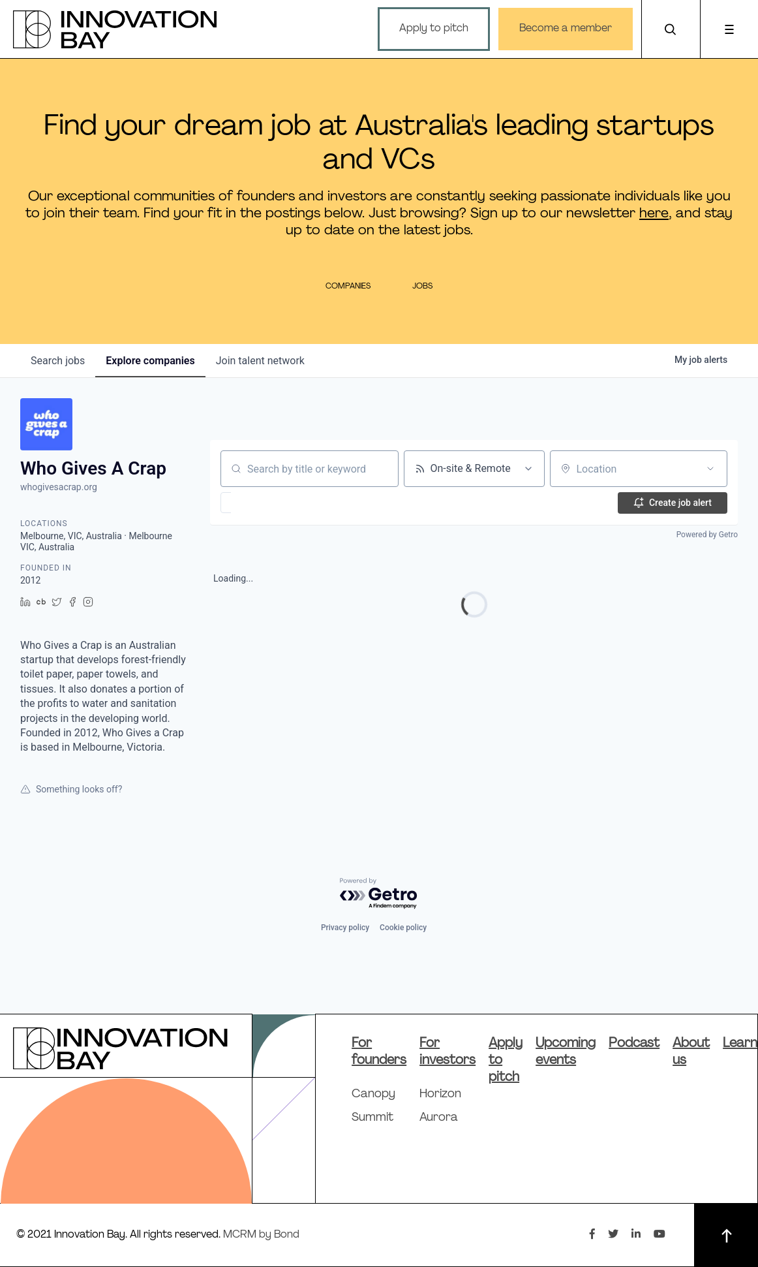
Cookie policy (403, 927)
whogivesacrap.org (58, 487)
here (654, 214)
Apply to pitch (433, 28)
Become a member (565, 28)
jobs (58, 360)
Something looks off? (71, 789)
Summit (372, 1118)
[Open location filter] (710, 468)
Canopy (373, 1094)
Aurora (438, 1118)
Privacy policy (345, 927)
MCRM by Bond (261, 1235)
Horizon (440, 1094)
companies (150, 360)
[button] (263, 502)
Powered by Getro (707, 534)
